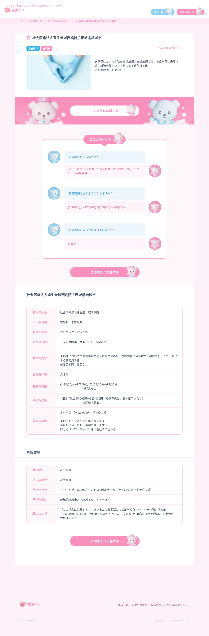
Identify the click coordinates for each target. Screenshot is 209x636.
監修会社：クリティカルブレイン (169, 604)
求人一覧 (123, 604)
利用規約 (160, 620)
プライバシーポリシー (179, 620)
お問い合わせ (139, 604)
